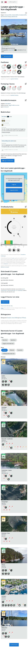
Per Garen (4, 116)
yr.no (13, 258)
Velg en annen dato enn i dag (6, 305)
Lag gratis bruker (14, 190)
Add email (6, 106)
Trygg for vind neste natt (8, 343)
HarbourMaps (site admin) (8, 140)
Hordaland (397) (22, 14)
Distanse (4, 350)
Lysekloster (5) (14, 16)
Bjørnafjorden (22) (5, 16)
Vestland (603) (15, 14)
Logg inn (14, 184)
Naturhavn (5, 340)
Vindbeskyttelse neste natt (8, 353)
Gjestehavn (13, 340)
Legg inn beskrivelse (7, 160)
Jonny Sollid (11, 49)
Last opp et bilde (6, 56)
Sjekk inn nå (5, 301)
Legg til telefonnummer (14, 105)
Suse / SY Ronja (22, 317)
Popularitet (19, 350)
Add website (8, 103)
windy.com (5, 263)
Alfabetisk (12, 350)
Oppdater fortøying (14, 95)
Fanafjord (9, 317)
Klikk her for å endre (5, 267)
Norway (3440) (8, 14)
